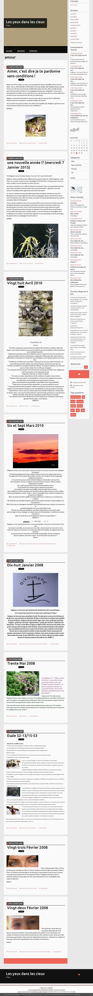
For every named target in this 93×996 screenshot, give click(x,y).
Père (37, 951)
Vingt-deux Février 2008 (27, 908)
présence (29, 543)
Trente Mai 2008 (21, 663)
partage (25, 888)
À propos (33, 51)
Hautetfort (50, 987)
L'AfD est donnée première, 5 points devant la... (78, 307)
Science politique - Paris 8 (78, 333)
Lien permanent (12, 143)
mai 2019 (73, 14)
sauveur (29, 828)
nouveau (40, 543)
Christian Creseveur (76, 322)
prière (48, 951)
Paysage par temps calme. (78, 357)
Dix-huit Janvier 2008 (25, 565)
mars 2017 (73, 36)
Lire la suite (73, 5)
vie (32, 263)
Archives (21, 51)
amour (31, 143)
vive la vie (25, 143)
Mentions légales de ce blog (36, 991)
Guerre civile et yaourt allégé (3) (78, 315)
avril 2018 (73, 17)
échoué (72, 326)
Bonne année (75, 232)
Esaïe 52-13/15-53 (22, 736)
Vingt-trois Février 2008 (27, 847)
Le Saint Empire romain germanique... (77, 346)
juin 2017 (73, 28)
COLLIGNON (75, 116)
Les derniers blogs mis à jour (34, 989)
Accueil (9, 51)
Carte (72, 178)
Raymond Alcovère (78, 358)
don (33, 888)
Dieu (77, 410)
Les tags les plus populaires (59, 989)
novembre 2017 (75, 25)
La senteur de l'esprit (77, 353)
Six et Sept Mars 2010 (25, 425)
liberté (45, 644)
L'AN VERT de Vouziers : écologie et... (79, 301)
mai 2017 (73, 31)
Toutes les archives (76, 42)
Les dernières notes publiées (47, 989)
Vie (72, 172)
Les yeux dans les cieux (25, 22)
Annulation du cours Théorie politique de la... (79, 331)
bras (45, 951)
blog (74, 991)
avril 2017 (73, 33)
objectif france (47, 543)
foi (28, 406)
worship (73, 203)
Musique (74, 169)
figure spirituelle (76, 165)
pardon (40, 644)
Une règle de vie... (77, 255)
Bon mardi (74, 214)
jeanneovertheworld (76, 327)
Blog (72, 161)
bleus (31, 951)
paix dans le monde (28, 644)
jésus (34, 143)
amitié (29, 263)
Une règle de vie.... (77, 248)
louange (79, 406)
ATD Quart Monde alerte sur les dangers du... (78, 298)
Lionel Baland (74, 310)
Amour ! (73, 262)
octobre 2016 (74, 39)
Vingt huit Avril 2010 (24, 283)
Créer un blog (43, 987)
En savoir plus (76, 994)
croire (73, 401)
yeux (34, 951)
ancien (35, 543)
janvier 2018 (74, 22)
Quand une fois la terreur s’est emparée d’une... (78, 338)
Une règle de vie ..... (78, 241)
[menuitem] (9, 49)
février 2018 (74, 19)
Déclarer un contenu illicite (23, 991)
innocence (26, 951)
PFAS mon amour (75, 352)
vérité (24, 828)
